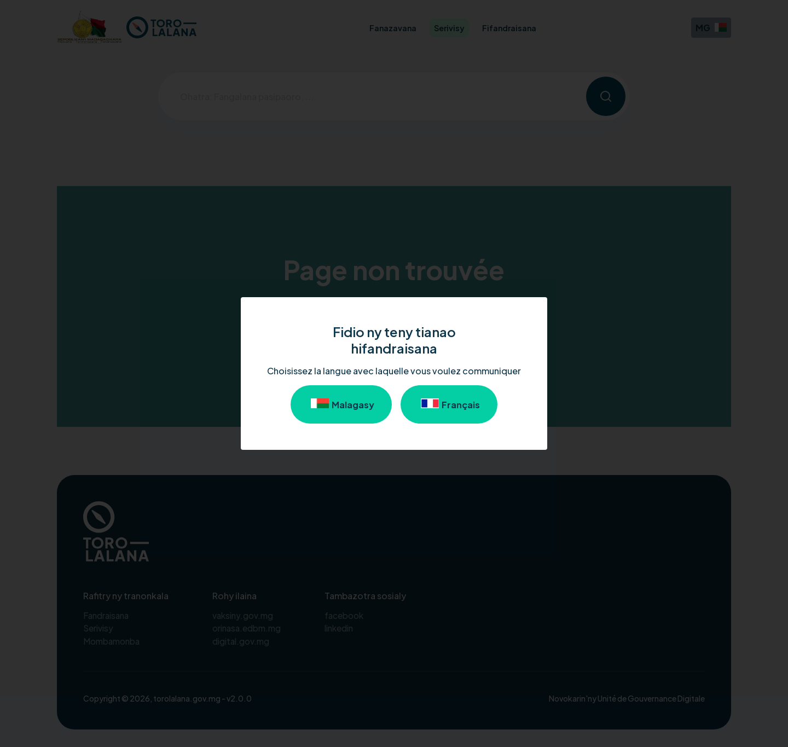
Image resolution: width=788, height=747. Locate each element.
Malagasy (341, 404)
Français (449, 404)
